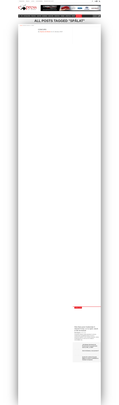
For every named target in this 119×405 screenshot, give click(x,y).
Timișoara (21, 1)
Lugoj (32, 1)
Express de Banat (45, 31)
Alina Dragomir (77, 332)
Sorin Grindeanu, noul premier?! (90, 350)
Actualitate (26, 16)
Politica (33, 16)
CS (19, 16)
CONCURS (42, 29)
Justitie (39, 16)
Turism (62, 16)
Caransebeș (39, 1)
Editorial (78, 16)
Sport (73, 16)
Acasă (21, 25)
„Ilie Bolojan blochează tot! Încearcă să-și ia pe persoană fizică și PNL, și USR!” (89, 346)
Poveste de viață (49, 1)
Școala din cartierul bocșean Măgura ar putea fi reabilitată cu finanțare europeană (90, 358)
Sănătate (57, 16)
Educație (50, 16)
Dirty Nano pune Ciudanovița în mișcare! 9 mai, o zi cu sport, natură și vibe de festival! (86, 328)
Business (44, 16)
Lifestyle (68, 16)
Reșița (28, 1)
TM (21, 16)
